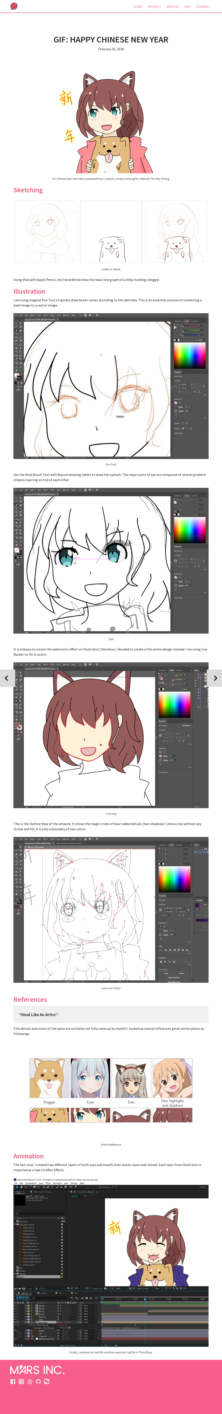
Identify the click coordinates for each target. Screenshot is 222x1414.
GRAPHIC (172, 6)
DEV (187, 6)
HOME (138, 6)
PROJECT (154, 6)
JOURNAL (203, 6)
